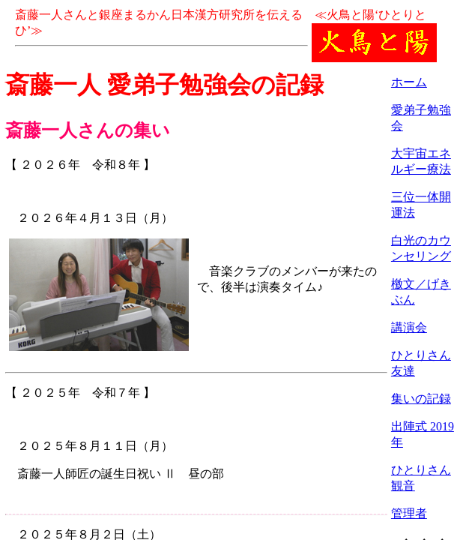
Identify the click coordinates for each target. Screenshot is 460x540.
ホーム (409, 82)
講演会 (409, 327)
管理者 (409, 513)
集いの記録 (421, 398)
